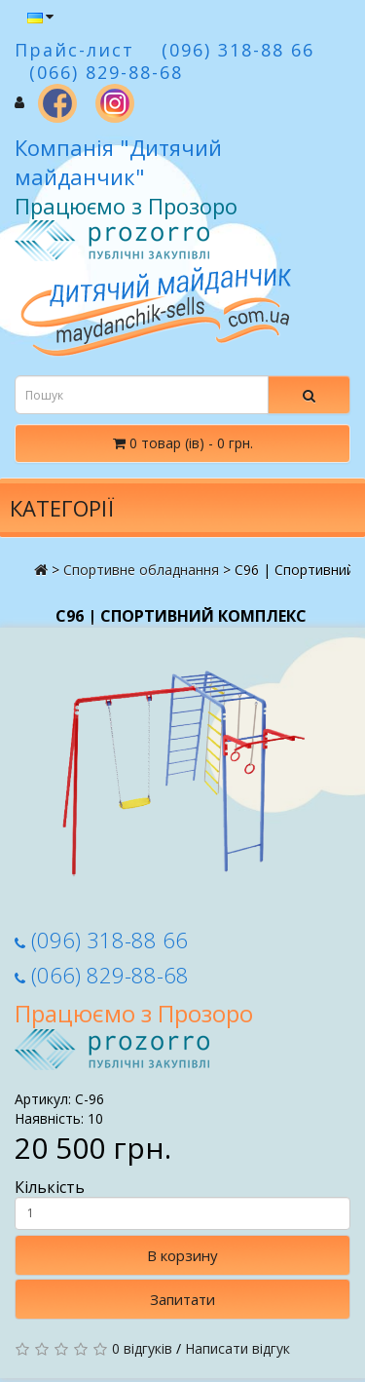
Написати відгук (237, 1348)
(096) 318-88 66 (101, 939)
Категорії (62, 507)
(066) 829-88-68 (102, 974)
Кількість (182, 1203)
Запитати (182, 1299)
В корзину (182, 1255)
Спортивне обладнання (141, 569)
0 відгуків (142, 1348)
